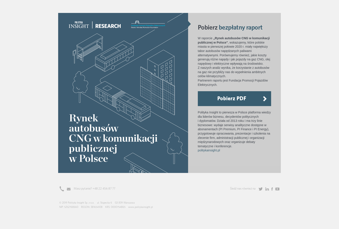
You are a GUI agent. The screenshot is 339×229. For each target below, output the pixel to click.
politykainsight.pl (209, 150)
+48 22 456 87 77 (104, 188)
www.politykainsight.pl (140, 207)
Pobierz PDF (231, 98)
